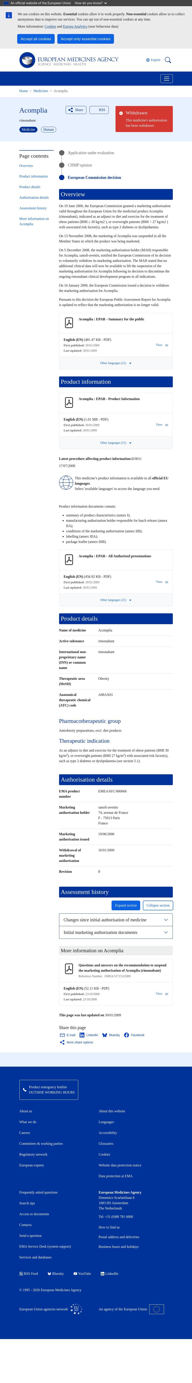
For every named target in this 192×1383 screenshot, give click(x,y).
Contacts (25, 1225)
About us (25, 1111)
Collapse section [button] (158, 905)
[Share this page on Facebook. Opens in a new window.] (134, 1035)
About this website (112, 1111)
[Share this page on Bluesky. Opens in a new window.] (111, 1035)
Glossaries (106, 1143)
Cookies (50, 26)
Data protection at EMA (116, 1176)
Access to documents (34, 1214)
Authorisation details (34, 197)
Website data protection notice (120, 1165)
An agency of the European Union (131, 1309)
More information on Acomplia (34, 221)
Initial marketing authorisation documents (101, 932)
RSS (98, 110)
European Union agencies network (50, 1309)
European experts (31, 1165)
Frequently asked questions (38, 1192)
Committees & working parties (41, 1143)
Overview (26, 166)
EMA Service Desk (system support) (45, 1246)
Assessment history (33, 208)
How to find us (109, 1227)
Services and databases (35, 1257)
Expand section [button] (126, 905)
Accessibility (108, 1133)
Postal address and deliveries (119, 1237)
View (162, 345)
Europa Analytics (75, 26)
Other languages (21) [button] (115, 363)
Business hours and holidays (119, 1247)
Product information (33, 176)
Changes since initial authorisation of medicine (105, 919)
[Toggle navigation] (166, 78)
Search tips (27, 1203)
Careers (24, 1133)
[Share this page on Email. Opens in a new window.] (68, 1035)
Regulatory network (33, 1154)
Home (23, 91)
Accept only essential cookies (85, 39)
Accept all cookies (36, 39)
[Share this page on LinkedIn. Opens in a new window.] (89, 1035)
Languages (106, 1122)
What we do (27, 1122)
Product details (30, 187)
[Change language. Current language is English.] (153, 60)
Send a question (30, 1236)
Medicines (41, 91)
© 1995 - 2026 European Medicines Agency (50, 1290)
